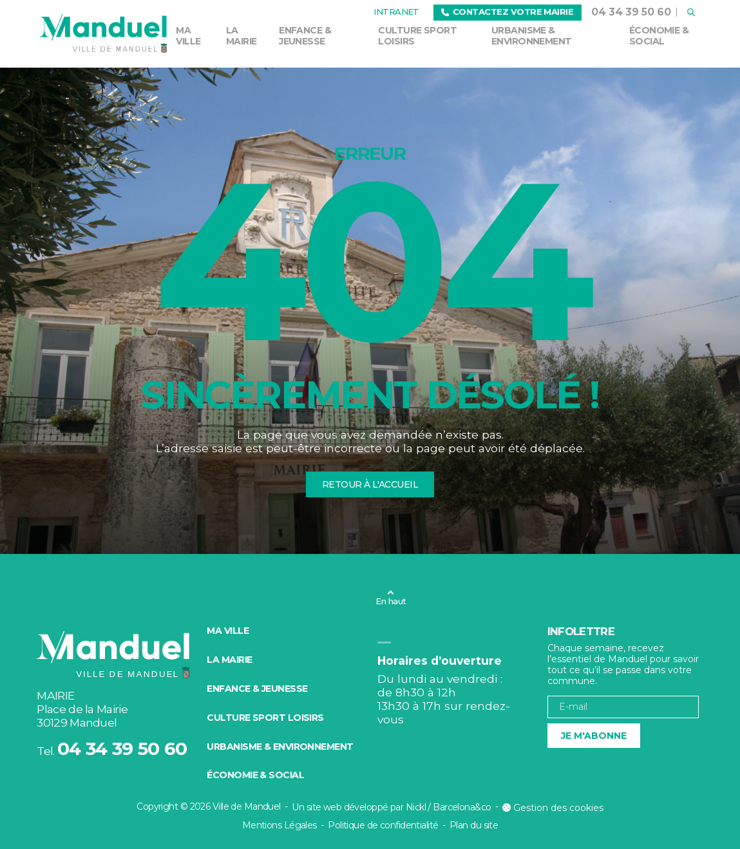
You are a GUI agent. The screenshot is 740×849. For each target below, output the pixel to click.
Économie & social (658, 35)
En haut (390, 601)
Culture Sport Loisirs (417, 35)
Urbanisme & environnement (531, 35)
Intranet (396, 11)
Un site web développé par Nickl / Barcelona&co (391, 807)
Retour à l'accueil (370, 484)
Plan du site (474, 825)
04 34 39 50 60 (631, 12)
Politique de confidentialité (383, 825)
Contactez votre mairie (507, 11)
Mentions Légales (279, 825)
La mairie (241, 35)
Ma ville (188, 35)
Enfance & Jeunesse (305, 35)
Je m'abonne (594, 735)
